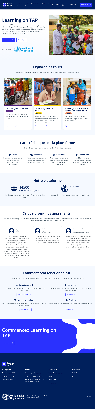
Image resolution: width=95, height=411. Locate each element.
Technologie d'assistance (33, 373)
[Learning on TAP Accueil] (8, 4)
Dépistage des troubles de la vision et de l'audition (34, 381)
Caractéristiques (7, 380)
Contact (44, 4)
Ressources (53, 370)
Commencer (86, 5)
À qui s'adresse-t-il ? (8, 373)
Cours (27, 370)
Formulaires (52, 380)
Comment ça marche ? (9, 376)
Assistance (76, 370)
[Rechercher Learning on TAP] (52, 4)
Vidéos (51, 376)
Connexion (73, 5)
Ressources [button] (35, 4)
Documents (52, 383)
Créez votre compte (24, 294)
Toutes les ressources (56, 373)
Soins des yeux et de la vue (34, 376)
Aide (49, 4)
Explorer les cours (24, 310)
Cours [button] (26, 4)
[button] (64, 4)
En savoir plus (22, 40)
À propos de (19, 5)
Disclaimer (90, 397)
